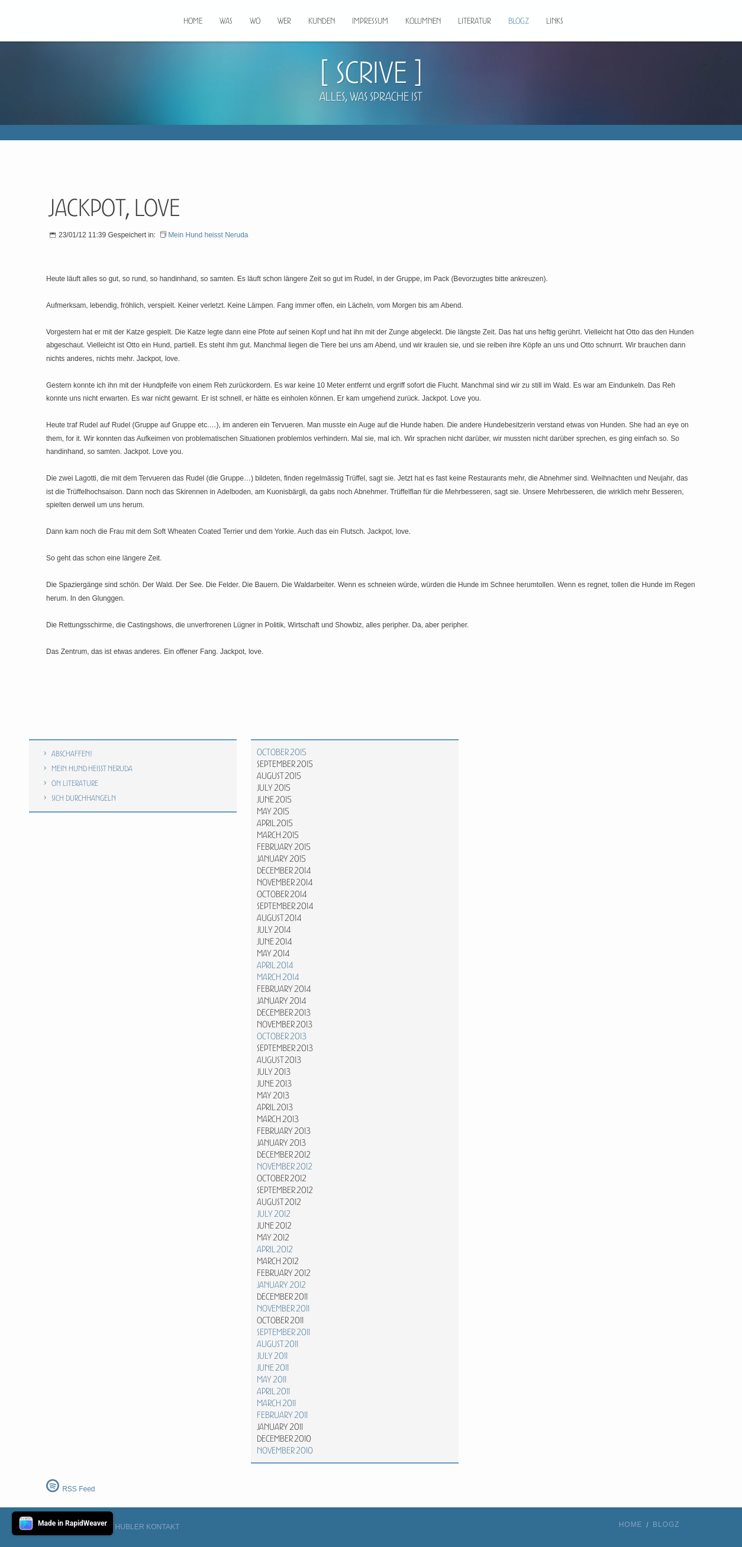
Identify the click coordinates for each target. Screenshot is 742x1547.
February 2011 (282, 1415)
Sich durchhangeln (83, 798)
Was (226, 21)
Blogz (518, 21)
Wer (284, 21)
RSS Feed (78, 1489)
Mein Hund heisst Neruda (208, 235)
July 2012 (274, 1214)
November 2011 (283, 1308)
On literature (74, 783)
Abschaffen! (71, 754)
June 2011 (273, 1367)
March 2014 (278, 977)
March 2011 (276, 1403)
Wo (255, 21)
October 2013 (282, 1036)
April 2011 (273, 1391)
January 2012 (281, 1285)
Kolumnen (423, 21)
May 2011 (271, 1379)
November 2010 (285, 1450)
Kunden (321, 21)
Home (192, 21)
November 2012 (284, 1166)
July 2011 (272, 1356)
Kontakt (162, 1527)
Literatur (474, 21)
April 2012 (275, 1249)
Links (554, 21)
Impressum (370, 21)
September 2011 (283, 1332)
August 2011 (277, 1344)
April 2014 (275, 965)
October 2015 (282, 752)
